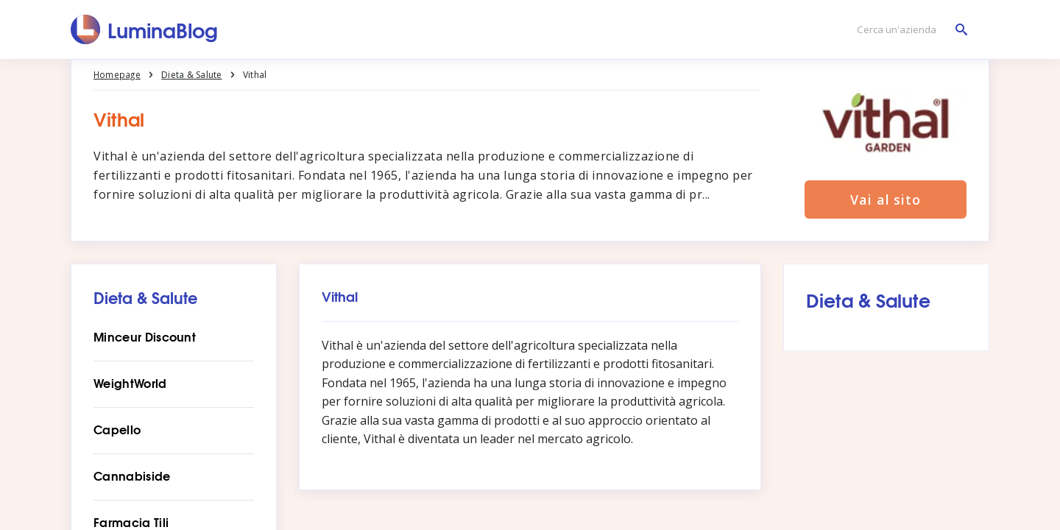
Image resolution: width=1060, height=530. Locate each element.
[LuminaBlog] (145, 29)
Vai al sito (884, 200)
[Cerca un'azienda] (908, 30)
